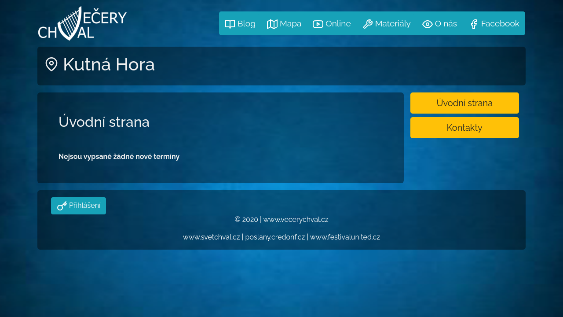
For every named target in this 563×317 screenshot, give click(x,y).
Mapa (284, 23)
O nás (439, 23)
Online (332, 23)
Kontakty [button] (465, 127)
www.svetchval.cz (211, 237)
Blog (240, 23)
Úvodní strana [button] (464, 103)
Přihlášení (83, 205)
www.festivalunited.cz (345, 237)
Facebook (493, 23)
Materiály (386, 23)
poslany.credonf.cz (275, 237)
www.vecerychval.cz (295, 219)
